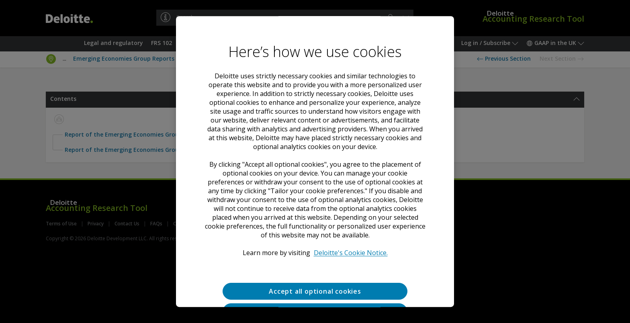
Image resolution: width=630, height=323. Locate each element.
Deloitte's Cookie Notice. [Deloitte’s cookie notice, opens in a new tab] (351, 252)
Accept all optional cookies (315, 291)
